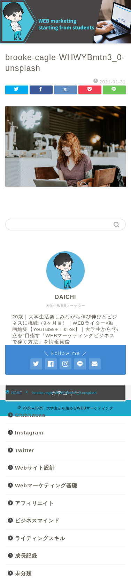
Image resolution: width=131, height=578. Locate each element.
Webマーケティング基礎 (46, 485)
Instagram (29, 432)
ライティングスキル (40, 538)
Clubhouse (30, 415)
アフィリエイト (34, 503)
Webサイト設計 (35, 468)
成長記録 (26, 556)
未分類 (23, 573)
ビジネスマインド (37, 520)
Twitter (24, 450)
